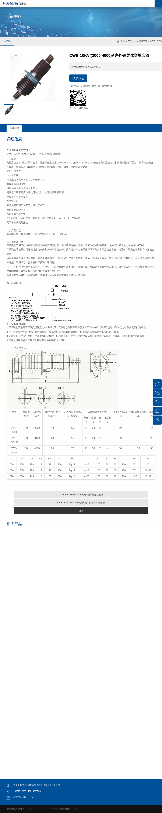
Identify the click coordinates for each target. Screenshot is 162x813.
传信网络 (75, 809)
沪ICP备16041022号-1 (35, 809)
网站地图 (54, 809)
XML (47, 809)
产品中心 (7, 41)
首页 (123, 41)
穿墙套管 (143, 41)
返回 (81, 510)
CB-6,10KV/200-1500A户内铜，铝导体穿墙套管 (81, 502)
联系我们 (78, 78)
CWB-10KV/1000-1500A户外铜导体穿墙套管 (81, 494)
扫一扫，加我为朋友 (78, 108)
